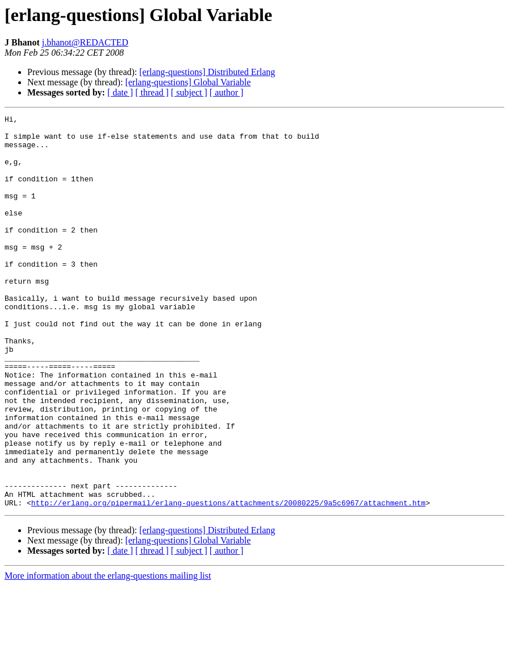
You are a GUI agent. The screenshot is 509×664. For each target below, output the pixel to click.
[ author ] (227, 92)
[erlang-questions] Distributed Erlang (207, 72)
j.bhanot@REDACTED (85, 42)
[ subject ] (189, 92)
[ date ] (120, 92)
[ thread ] (152, 92)
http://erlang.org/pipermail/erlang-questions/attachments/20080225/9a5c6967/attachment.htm (228, 581)
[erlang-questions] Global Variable (188, 82)
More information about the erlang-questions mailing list (108, 654)
